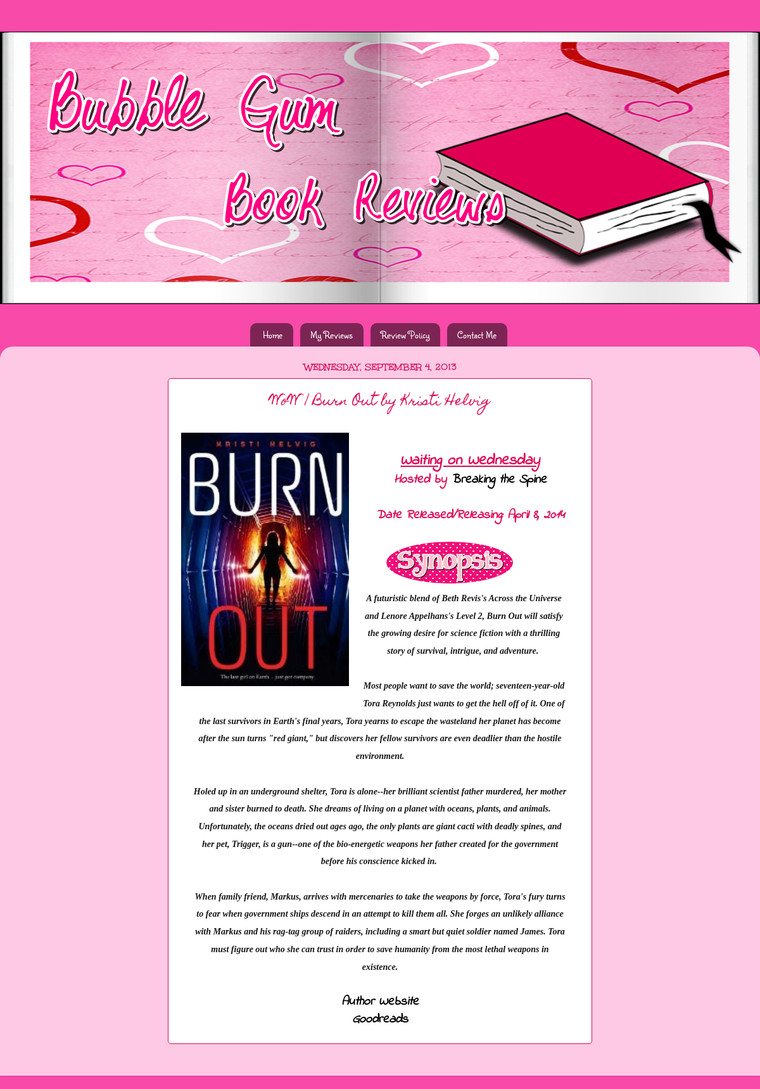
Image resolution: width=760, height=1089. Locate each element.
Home (272, 334)
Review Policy (405, 334)
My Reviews (331, 334)
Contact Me (477, 334)
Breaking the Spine (499, 480)
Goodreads (380, 1019)
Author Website (380, 1002)
